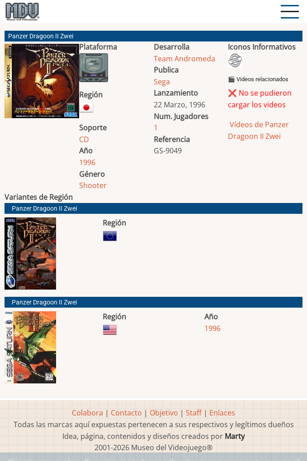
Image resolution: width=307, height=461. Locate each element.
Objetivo (164, 413)
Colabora (87, 413)
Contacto (126, 413)
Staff (194, 413)
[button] (42, 84)
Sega (162, 82)
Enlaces (222, 413)
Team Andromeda (184, 59)
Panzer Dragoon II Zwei (44, 208)
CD (84, 139)
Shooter (93, 185)
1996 (87, 162)
